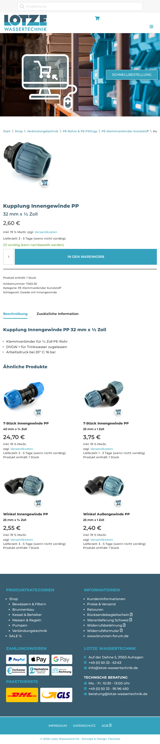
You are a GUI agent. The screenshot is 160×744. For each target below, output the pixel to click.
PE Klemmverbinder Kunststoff (125, 131)
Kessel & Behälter (27, 615)
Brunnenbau (23, 610)
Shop (19, 131)
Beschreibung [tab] (15, 314)
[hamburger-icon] (96, 19)
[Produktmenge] (8, 257)
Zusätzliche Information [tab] (58, 314)
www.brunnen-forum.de (108, 637)
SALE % (15, 637)
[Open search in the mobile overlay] (80, 6)
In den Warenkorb (86, 257)
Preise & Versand (101, 605)
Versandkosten (46, 232)
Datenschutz (84, 726)
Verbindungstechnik (42, 131)
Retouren (95, 610)
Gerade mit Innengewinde (38, 292)
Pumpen (19, 626)
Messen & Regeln (26, 621)
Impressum (58, 726)
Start (6, 131)
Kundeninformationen (106, 599)
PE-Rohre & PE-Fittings (80, 131)
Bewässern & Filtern (29, 605)
